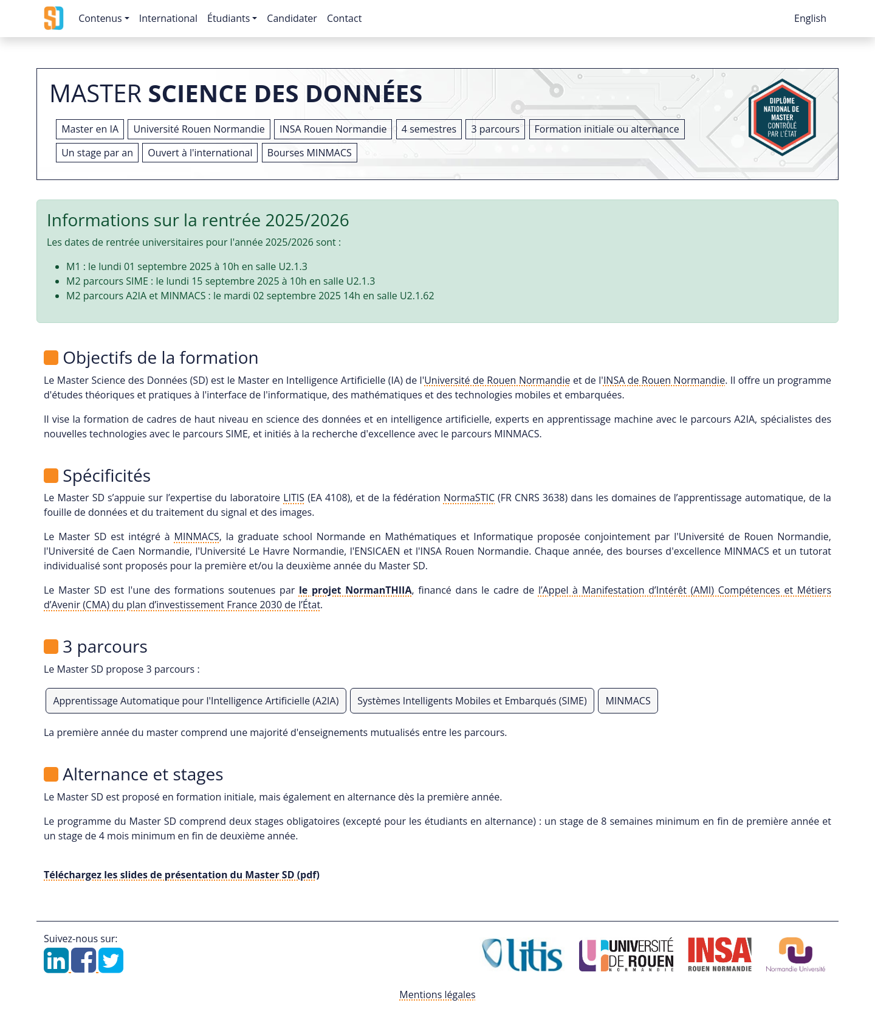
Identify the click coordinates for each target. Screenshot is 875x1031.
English (810, 18)
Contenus (100, 18)
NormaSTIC (469, 497)
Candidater (292, 18)
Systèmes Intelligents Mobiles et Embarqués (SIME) (471, 700)
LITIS (293, 497)
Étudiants (228, 18)
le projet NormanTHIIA (355, 590)
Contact (344, 18)
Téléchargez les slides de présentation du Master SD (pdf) (182, 874)
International (168, 18)
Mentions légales (437, 994)
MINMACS (196, 536)
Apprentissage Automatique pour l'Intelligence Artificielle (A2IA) (195, 700)
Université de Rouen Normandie (497, 380)
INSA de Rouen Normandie (664, 380)
